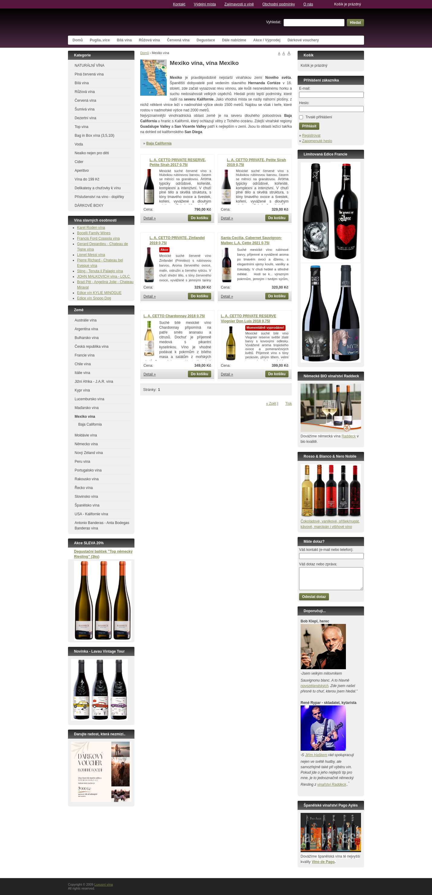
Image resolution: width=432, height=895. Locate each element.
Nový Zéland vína (89, 453)
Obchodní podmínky (279, 4)
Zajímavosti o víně (239, 4)
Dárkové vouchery (303, 40)
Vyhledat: (273, 22)
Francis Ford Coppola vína (98, 238)
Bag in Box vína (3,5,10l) (94, 135)
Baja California (159, 143)
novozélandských (314, 686)
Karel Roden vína (91, 227)
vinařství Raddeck (331, 784)
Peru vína (82, 461)
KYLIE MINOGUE (107, 293)
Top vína (81, 127)
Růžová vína (149, 40)
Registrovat (311, 135)
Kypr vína (82, 390)
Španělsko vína (87, 505)
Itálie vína (82, 373)
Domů (78, 40)
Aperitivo (82, 170)
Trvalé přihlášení (318, 117)
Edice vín (85, 293)
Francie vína (85, 355)
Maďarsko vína (86, 408)
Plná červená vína (89, 74)
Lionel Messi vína (91, 255)
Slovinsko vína (86, 496)
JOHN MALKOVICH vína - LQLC (104, 276)
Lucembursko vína (89, 399)
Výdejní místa (205, 4)
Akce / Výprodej (266, 40)
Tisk (288, 403)
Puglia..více (100, 40)
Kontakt (179, 4)
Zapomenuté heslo (317, 141)
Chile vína (83, 364)
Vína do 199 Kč (87, 179)
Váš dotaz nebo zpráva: (318, 564)
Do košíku (199, 218)
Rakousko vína (86, 479)
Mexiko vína (85, 416)
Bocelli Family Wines (94, 233)
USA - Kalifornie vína (91, 514)
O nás (308, 4)
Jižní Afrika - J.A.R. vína (94, 381)
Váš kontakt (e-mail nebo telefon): (326, 550)
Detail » (149, 218)
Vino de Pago (323, 862)
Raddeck (348, 436)
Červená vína (178, 40)
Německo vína (86, 444)
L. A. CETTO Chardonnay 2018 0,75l (174, 316)
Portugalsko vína (88, 470)
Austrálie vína (86, 320)
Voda (79, 144)
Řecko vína (84, 488)
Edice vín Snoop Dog (94, 298)
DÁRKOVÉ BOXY (89, 205)
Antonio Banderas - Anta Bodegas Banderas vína (102, 525)
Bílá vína (124, 40)
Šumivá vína (85, 109)
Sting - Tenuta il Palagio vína (100, 271)
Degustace (206, 40)
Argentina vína (86, 329)
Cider (79, 162)
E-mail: (304, 88)
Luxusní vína (113, 22)
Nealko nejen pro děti (92, 153)
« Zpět (271, 403)
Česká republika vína (91, 346)
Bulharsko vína (86, 338)
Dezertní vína (85, 118)
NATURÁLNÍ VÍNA (89, 65)
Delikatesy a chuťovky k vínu (98, 188)
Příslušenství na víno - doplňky (99, 197)
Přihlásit (309, 126)
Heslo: (304, 103)
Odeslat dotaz (314, 597)
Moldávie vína (86, 435)
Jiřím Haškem (316, 755)
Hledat (355, 23)
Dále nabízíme (234, 40)
